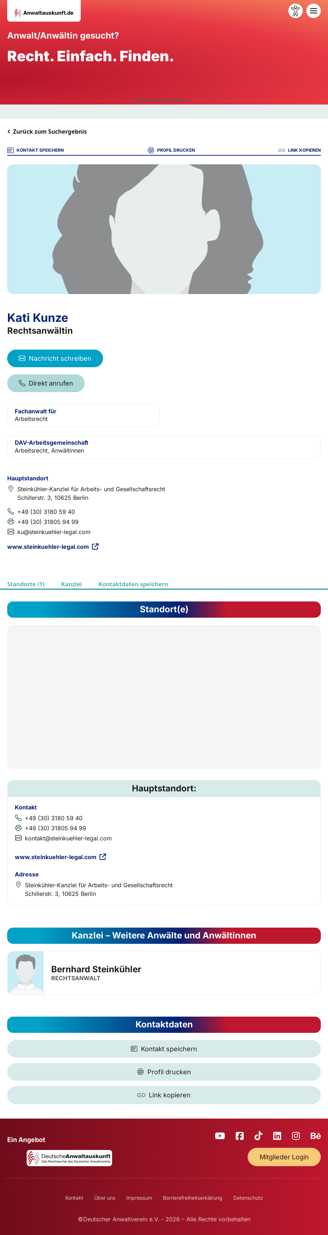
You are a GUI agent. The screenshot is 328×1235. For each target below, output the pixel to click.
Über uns (104, 1198)
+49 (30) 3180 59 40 (46, 511)
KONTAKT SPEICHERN (35, 150)
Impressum (139, 1198)
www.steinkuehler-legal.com (52, 546)
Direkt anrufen (46, 383)
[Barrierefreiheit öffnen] (295, 11)
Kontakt (74, 1198)
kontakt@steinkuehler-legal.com (68, 838)
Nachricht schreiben (55, 358)
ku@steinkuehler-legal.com (53, 532)
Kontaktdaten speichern (133, 584)
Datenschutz (248, 1198)
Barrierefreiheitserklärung (192, 1198)
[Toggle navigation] (313, 11)
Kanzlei (71, 584)
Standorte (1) (26, 584)
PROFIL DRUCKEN (171, 150)
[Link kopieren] (164, 1095)
